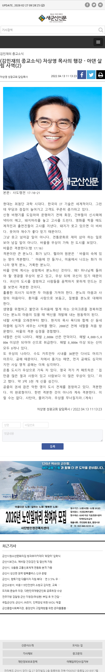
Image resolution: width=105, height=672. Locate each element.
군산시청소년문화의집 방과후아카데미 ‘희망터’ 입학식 (31, 556)
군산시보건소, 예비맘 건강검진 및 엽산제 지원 (27, 561)
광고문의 (77, 653)
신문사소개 (27, 645)
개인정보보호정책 (27, 661)
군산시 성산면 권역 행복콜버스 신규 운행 (24, 573)
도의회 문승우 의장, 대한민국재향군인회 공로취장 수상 (32, 590)
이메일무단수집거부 (77, 661)
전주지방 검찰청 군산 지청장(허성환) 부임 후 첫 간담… (32, 596)
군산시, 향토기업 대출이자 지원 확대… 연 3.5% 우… (31, 579)
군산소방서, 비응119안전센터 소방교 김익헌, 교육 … (31, 585)
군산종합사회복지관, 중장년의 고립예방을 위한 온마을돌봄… (35, 608)
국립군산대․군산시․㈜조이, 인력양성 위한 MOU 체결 (31, 602)
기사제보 (27, 653)
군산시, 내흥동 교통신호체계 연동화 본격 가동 (27, 567)
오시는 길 (77, 645)
